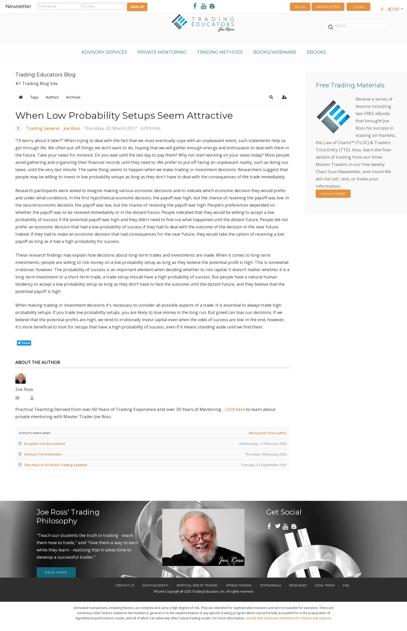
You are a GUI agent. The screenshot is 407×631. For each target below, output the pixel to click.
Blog (300, 7)
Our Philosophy (155, 585)
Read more (56, 572)
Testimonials (270, 585)
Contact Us (125, 585)
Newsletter (328, 7)
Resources (298, 585)
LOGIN (358, 7)
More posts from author (268, 433)
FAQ (346, 585)
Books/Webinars (274, 52)
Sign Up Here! (333, 194)
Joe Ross (72, 128)
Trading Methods (220, 52)
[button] (271, 97)
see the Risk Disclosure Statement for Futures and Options (288, 618)
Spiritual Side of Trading (197, 585)
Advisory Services (104, 52)
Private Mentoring (162, 52)
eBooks (316, 52)
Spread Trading (239, 585)
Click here (235, 409)
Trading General (43, 128)
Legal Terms (325, 585)
